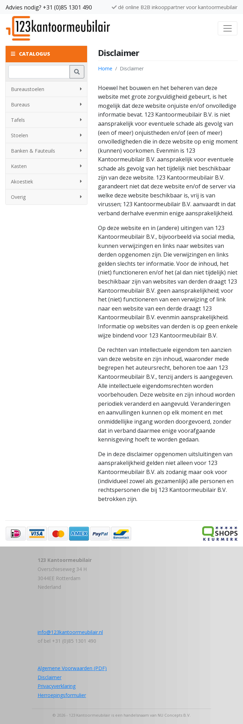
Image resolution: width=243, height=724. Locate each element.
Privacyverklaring (56, 686)
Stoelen (46, 135)
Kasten (46, 166)
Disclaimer (49, 677)
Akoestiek (46, 181)
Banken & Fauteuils (46, 150)
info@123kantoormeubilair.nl (70, 632)
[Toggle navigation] (227, 28)
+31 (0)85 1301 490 (67, 7)
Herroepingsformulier (62, 695)
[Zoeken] (39, 71)
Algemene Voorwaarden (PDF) (72, 668)
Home (105, 68)
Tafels (46, 120)
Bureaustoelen (46, 89)
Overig (46, 197)
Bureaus (46, 104)
